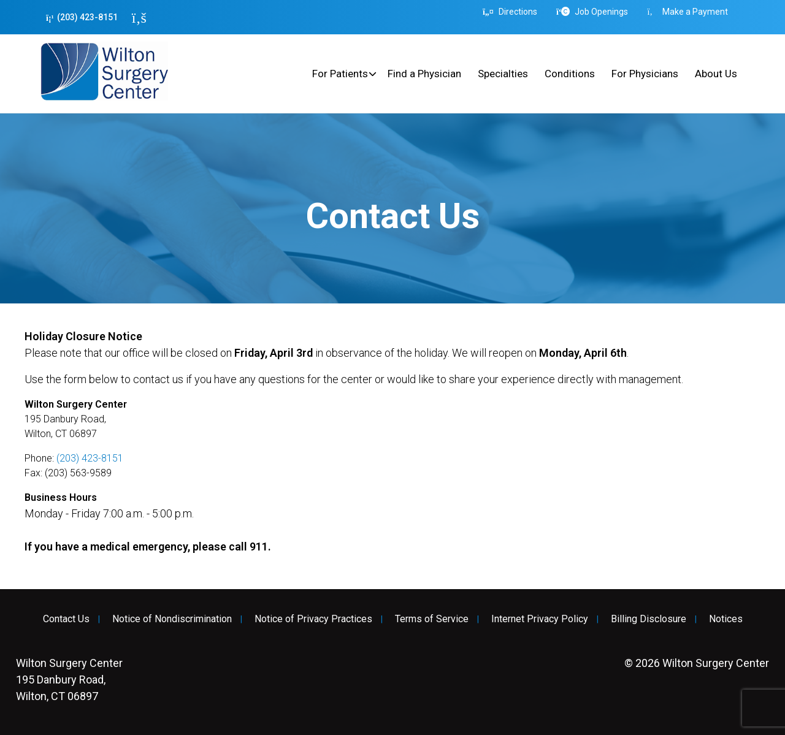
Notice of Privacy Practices (313, 619)
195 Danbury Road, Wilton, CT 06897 (69, 680)
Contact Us (66, 619)
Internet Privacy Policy (539, 619)
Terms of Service (432, 619)
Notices (726, 619)
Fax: (35, 473)
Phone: (40, 458)
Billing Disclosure (648, 619)
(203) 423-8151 (82, 17)
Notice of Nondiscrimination (172, 619)
